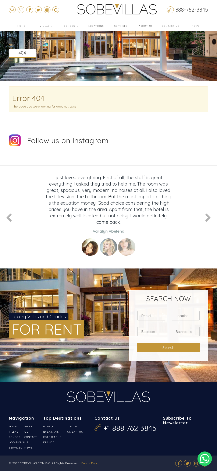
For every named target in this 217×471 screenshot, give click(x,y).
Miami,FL (49, 426)
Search (168, 347)
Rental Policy (90, 463)
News (196, 26)
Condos (71, 26)
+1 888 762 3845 (129, 428)
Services (120, 26)
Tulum (72, 426)
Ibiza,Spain (51, 431)
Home (21, 26)
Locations (96, 26)
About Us (146, 26)
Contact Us (170, 26)
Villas (46, 26)
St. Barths (75, 431)
